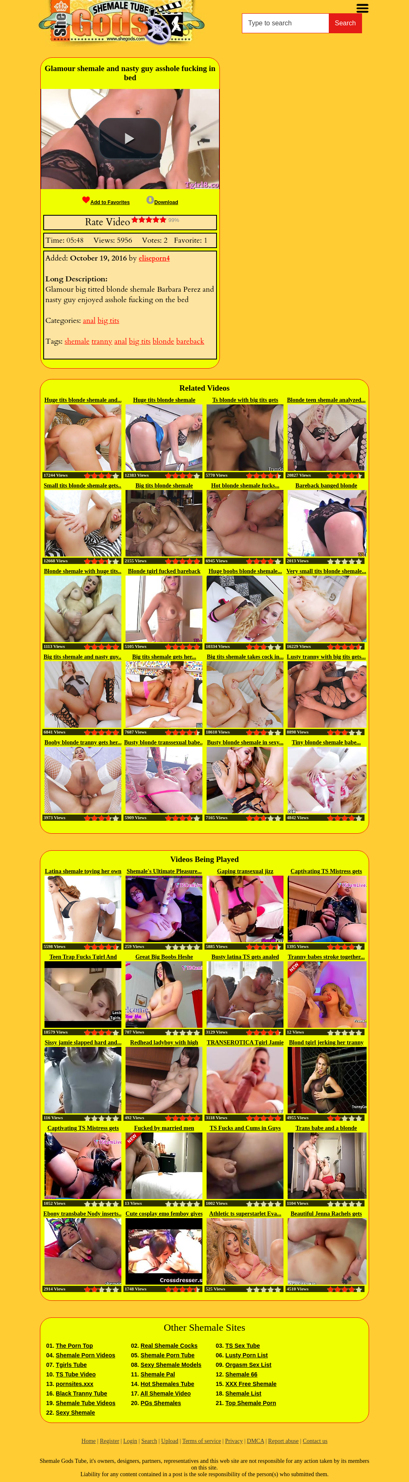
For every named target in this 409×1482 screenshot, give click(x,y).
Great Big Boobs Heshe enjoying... (164, 957)
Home (88, 1441)
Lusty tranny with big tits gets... (326, 657)
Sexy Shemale (75, 1412)
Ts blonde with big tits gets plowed (245, 400)
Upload (169, 1441)
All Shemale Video (165, 1393)
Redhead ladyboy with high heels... (164, 1043)
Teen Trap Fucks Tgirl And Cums (83, 957)
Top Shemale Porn (250, 1403)
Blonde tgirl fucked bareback (164, 571)
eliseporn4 (154, 258)
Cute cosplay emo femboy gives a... (164, 1214)
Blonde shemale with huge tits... (83, 571)
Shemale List (243, 1393)
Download (162, 202)
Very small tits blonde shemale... (326, 571)
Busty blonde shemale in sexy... (245, 742)
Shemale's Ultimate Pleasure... (164, 871)
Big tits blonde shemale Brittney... (164, 486)
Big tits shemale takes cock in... (245, 657)
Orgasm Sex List (248, 1364)
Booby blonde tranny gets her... (83, 742)
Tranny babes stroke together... (326, 957)
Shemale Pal (157, 1374)
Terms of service (201, 1441)
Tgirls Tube (71, 1364)
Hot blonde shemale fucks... (245, 486)
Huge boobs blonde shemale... (245, 571)
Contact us (315, 1441)
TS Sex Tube (242, 1345)
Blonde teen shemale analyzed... (326, 400)
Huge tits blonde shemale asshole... (164, 400)
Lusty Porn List (246, 1355)
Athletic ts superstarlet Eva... (245, 1214)
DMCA (255, 1441)
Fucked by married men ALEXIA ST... (164, 1128)
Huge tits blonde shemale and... (83, 400)
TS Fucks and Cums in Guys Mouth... (245, 1128)
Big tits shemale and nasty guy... (83, 657)
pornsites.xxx (74, 1384)
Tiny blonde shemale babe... (326, 742)
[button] (130, 139)
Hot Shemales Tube (167, 1384)
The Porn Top (74, 1345)
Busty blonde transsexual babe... (164, 742)
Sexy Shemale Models (170, 1364)
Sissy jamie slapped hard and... (83, 1042)
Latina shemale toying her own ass (83, 872)
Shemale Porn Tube (167, 1355)
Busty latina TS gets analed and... (245, 957)
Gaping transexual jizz (245, 871)
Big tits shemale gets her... (164, 657)
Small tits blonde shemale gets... (83, 486)
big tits (108, 320)
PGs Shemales (160, 1403)
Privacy (234, 1441)
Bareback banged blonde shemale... (326, 486)
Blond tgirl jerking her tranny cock (326, 1043)
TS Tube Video (76, 1374)
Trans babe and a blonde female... (326, 1128)
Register (109, 1441)
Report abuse (283, 1441)
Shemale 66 (241, 1374)
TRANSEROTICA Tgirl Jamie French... (245, 1043)
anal (89, 320)
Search (345, 23)
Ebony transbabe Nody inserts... (83, 1214)
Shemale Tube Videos (85, 1403)
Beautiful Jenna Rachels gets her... (326, 1214)
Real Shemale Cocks (168, 1345)
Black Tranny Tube (81, 1393)
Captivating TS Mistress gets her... (326, 872)
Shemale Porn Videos (85, 1355)
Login (130, 1441)
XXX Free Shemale (250, 1384)
